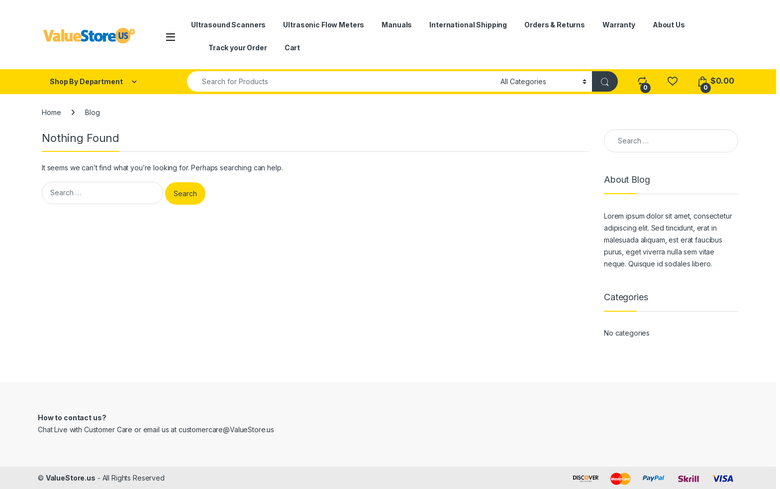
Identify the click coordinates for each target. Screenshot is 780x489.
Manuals (397, 24)
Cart (292, 47)
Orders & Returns (554, 24)
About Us (669, 24)
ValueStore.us (71, 478)
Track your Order (237, 47)
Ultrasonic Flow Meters (323, 24)
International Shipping (468, 24)
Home (51, 112)
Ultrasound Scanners (228, 24)
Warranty (618, 24)
